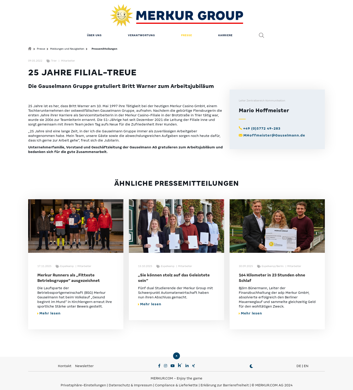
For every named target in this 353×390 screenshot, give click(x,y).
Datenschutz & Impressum (131, 381)
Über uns (94, 31)
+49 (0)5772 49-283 (261, 124)
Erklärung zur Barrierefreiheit (225, 381)
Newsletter (84, 361)
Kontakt (65, 361)
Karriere (225, 31)
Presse (186, 31)
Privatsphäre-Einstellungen (83, 381)
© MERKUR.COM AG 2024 (272, 381)
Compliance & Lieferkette (177, 381)
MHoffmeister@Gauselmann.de (274, 131)
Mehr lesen (49, 309)
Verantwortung (141, 31)
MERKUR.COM (162, 374)
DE (298, 361)
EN (306, 361)
